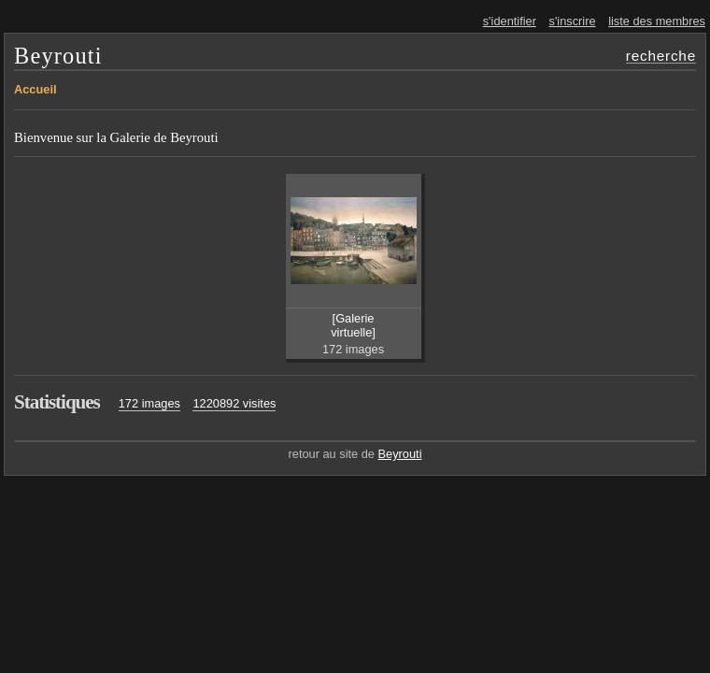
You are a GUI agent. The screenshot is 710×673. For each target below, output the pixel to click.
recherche (661, 56)
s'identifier (509, 21)
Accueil (35, 89)
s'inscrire (572, 21)
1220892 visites (234, 403)
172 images (149, 403)
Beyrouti (58, 55)
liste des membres (656, 21)
